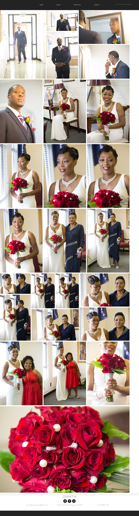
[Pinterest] (69, 501)
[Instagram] (74, 501)
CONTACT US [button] (69, 496)
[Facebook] (65, 501)
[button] (96, 5)
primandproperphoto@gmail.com (37, 505)
